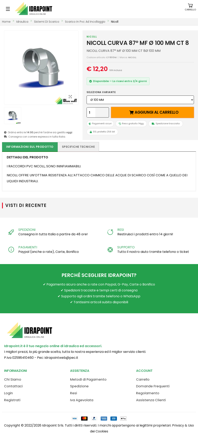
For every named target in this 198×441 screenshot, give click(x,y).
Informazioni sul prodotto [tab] (30, 147)
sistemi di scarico (46, 22)
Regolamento (147, 393)
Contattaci (13, 386)
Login (8, 393)
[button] (190, 9)
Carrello (143, 379)
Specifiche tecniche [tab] (78, 147)
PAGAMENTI (27, 247)
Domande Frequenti (152, 386)
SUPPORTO (126, 247)
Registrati (12, 400)
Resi (73, 393)
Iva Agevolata (81, 400)
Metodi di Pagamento (88, 379)
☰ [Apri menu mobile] (8, 9)
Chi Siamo (12, 379)
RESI (120, 229)
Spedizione (79, 386)
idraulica (22, 22)
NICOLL (92, 36)
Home (6, 22)
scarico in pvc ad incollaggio (85, 22)
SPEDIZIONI (26, 229)
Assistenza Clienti (151, 400)
